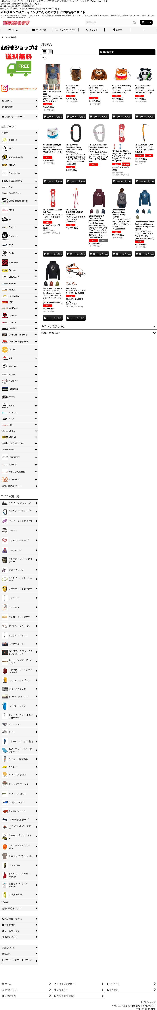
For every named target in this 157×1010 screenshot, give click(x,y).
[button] (144, 30)
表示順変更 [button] (107, 52)
